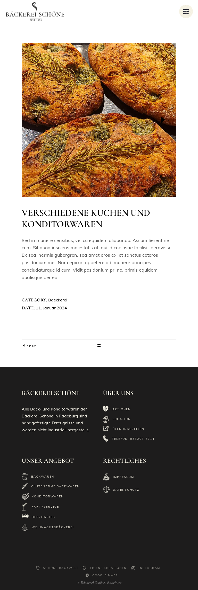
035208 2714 (142, 439)
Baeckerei (57, 299)
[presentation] (35, 120)
